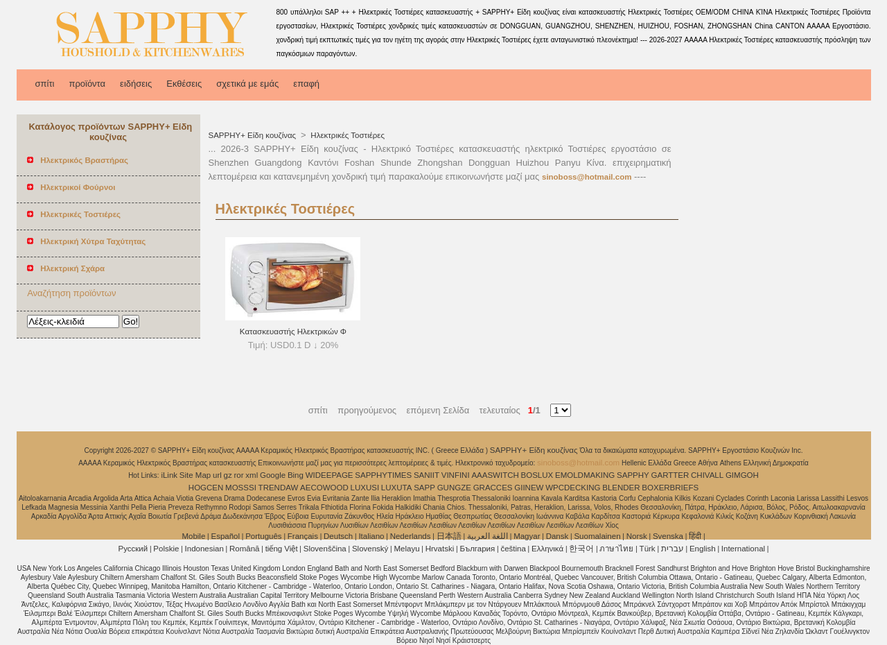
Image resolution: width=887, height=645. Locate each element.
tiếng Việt (281, 548)
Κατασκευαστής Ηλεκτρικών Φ (293, 331)
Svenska (668, 536)
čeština (512, 548)
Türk (648, 548)
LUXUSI (365, 487)
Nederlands (410, 536)
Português (263, 536)
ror (239, 475)
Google (273, 475)
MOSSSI (240, 487)
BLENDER (621, 487)
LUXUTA (396, 487)
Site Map (195, 475)
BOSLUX (537, 475)
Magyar (526, 536)
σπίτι (45, 83)
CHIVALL (707, 475)
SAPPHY (633, 475)
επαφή (306, 83)
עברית (672, 548)
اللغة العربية (487, 536)
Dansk (557, 536)
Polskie (166, 548)
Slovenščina (325, 548)
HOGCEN (205, 487)
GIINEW (528, 487)
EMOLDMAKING (585, 475)
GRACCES (493, 487)
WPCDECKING (572, 487)
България (477, 548)
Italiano (371, 536)
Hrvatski (440, 548)
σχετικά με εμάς (247, 83)
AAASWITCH (494, 475)
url (217, 475)
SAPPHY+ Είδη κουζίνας (254, 135)
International (743, 548)
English (703, 548)
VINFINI (455, 475)
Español (225, 536)
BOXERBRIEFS (670, 487)
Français (303, 536)
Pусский (133, 548)
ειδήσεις (136, 83)
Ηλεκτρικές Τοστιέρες (346, 135)
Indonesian (204, 548)
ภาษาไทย (616, 548)
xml (251, 475)
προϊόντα (87, 83)
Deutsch (338, 536)
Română (244, 548)
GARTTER (670, 475)
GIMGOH (742, 475)
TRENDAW (278, 487)
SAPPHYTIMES (383, 475)
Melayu (406, 548)
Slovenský (370, 548)
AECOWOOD (324, 487)
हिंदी (695, 536)
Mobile (193, 536)
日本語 (449, 536)
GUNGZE (454, 487)
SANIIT (426, 475)
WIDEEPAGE (329, 475)
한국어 (581, 548)
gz (228, 475)
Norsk (636, 536)
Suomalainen (597, 536)
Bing (296, 475)
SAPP (424, 487)
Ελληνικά (547, 548)
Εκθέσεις (184, 83)
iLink (169, 475)
